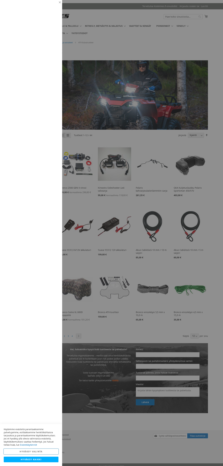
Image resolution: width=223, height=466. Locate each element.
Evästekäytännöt (28, 444)
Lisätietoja (52, 29)
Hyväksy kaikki (31, 459)
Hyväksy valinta (31, 451)
